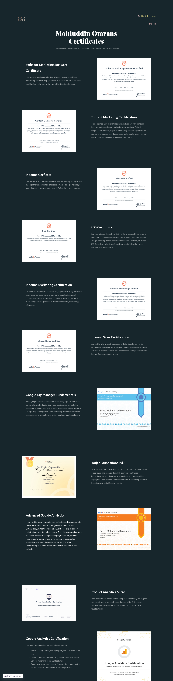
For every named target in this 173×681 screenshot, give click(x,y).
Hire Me (151, 23)
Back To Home (146, 16)
